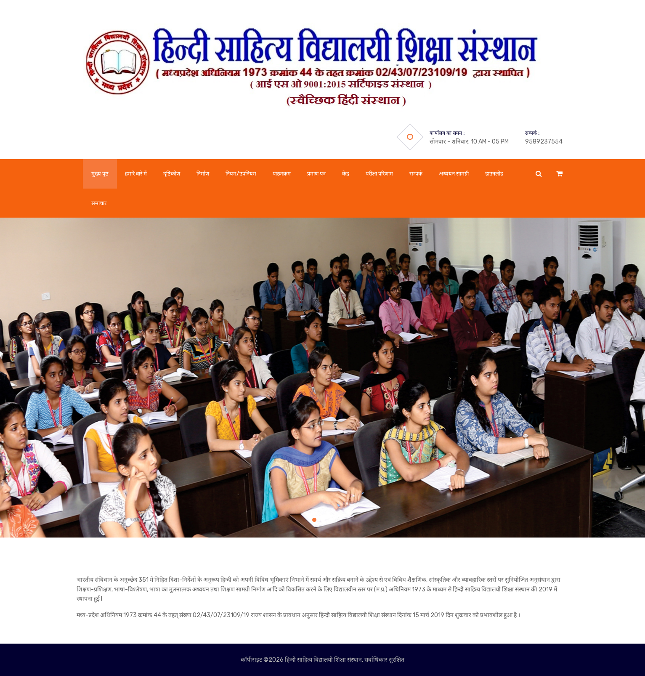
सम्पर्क (415, 173)
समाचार (98, 203)
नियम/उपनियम (241, 173)
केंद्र (345, 173)
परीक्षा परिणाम (379, 173)
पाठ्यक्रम (282, 173)
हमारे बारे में (136, 173)
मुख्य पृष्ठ (100, 173)
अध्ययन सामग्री (454, 173)
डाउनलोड (494, 173)
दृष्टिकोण (171, 173)
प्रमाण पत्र (316, 173)
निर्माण (202, 173)
